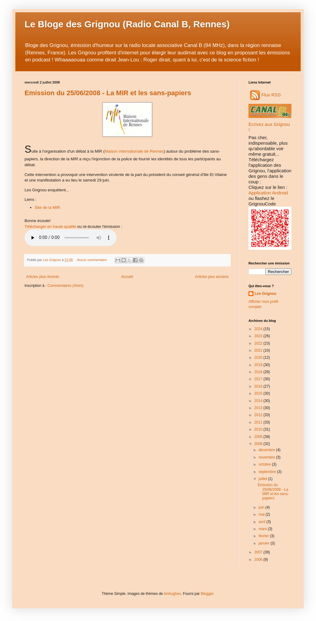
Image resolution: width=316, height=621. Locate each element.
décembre (267, 450)
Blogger (207, 594)
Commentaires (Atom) (65, 285)
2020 (259, 357)
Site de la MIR (47, 207)
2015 (259, 393)
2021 (259, 350)
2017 (259, 379)
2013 (259, 408)
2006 (259, 559)
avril (262, 522)
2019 (259, 365)
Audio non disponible (71, 237)
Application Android (268, 192)
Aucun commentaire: (92, 260)
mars (263, 529)
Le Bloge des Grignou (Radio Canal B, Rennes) (127, 24)
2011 (259, 422)
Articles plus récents (42, 277)
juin (262, 507)
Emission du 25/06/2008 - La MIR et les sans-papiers (108, 93)
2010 (259, 429)
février (264, 536)
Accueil (127, 277)
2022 (259, 343)
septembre (268, 472)
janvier (265, 543)
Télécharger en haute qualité (50, 226)
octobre (265, 464)
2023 (259, 336)
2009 (259, 437)
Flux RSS (265, 94)
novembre (267, 457)
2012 (259, 415)
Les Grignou (265, 293)
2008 (259, 444)
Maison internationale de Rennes (134, 151)
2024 (259, 329)
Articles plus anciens (212, 277)
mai (262, 514)
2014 (259, 401)
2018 (259, 372)
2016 (259, 386)
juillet (263, 479)
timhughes (172, 594)
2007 (259, 552)
